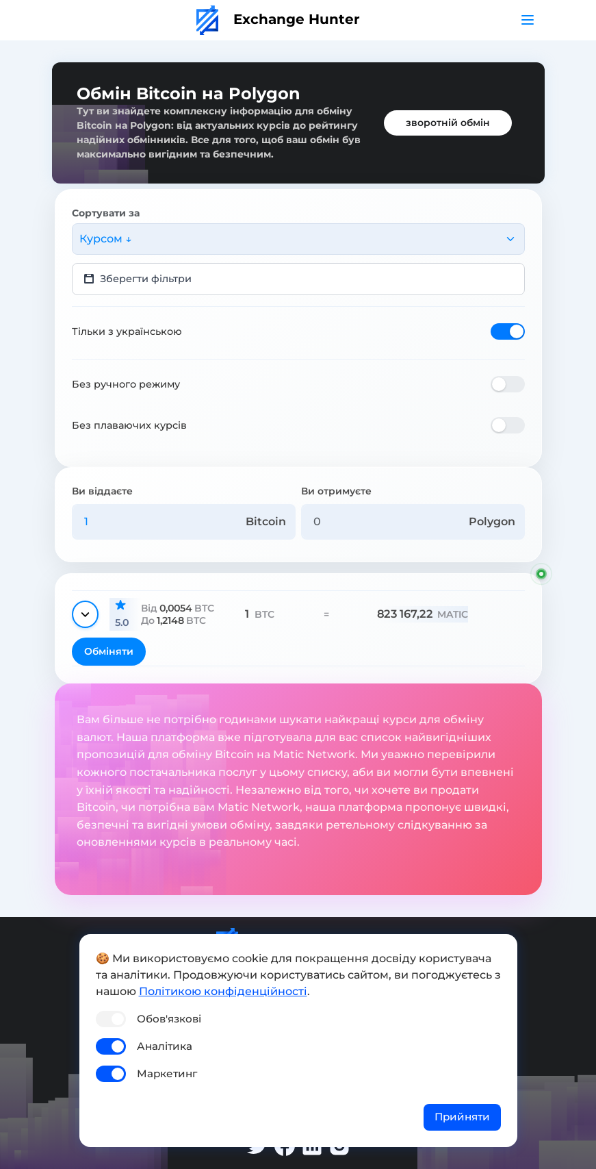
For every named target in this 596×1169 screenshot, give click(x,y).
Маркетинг (167, 1073)
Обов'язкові (169, 1018)
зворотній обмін (448, 122)
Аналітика (164, 1046)
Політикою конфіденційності (223, 991)
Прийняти (462, 1116)
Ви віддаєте (102, 491)
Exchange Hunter (278, 19)
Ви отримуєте (336, 491)
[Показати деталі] (85, 614)
